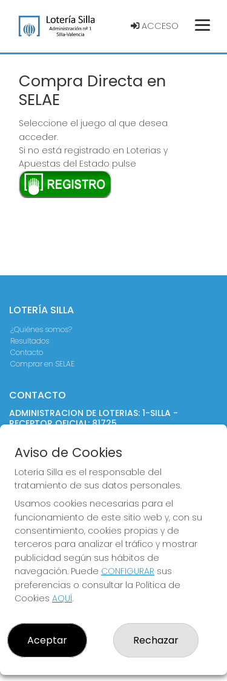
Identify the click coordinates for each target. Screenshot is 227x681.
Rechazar (156, 640)
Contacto (26, 352)
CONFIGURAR (127, 571)
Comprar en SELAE (42, 364)
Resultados (29, 341)
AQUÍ (62, 598)
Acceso (155, 26)
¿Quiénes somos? (41, 329)
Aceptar (47, 640)
